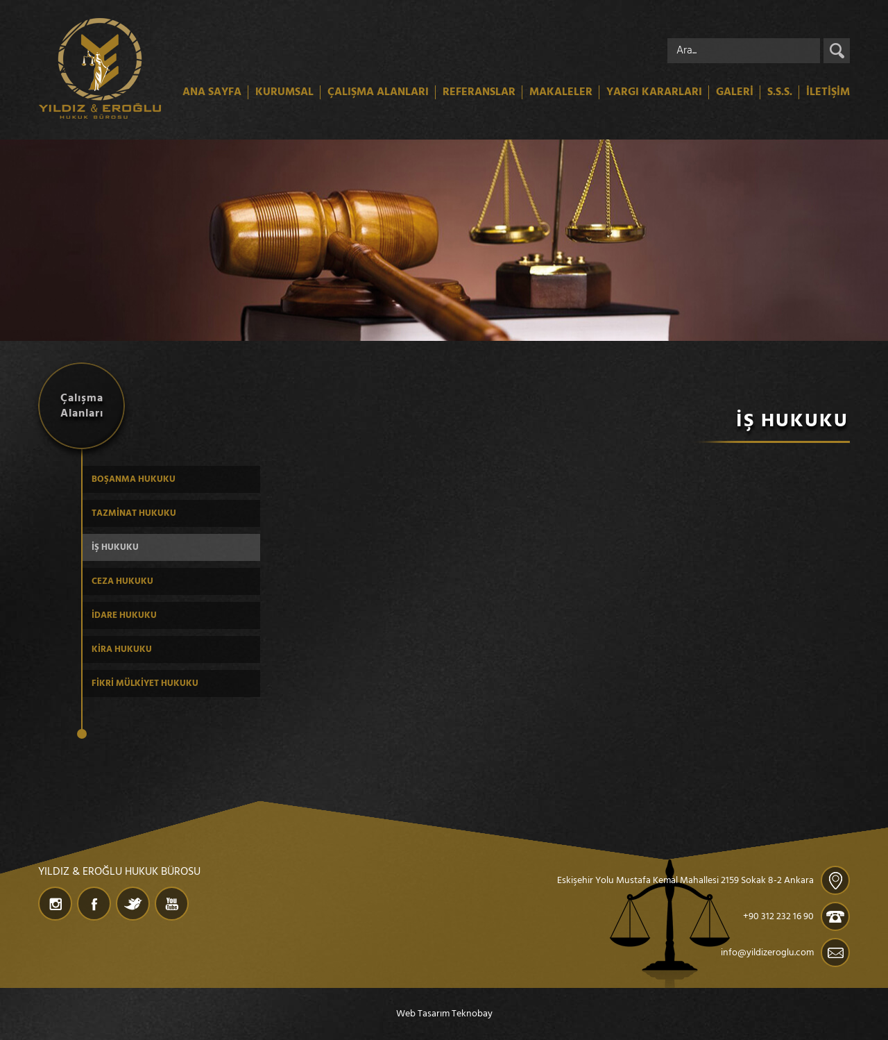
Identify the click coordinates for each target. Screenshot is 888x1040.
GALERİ (734, 92)
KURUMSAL (284, 92)
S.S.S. (779, 92)
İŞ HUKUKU (115, 547)
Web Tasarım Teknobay (444, 1014)
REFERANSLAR (479, 92)
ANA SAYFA (211, 92)
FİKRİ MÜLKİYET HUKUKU (145, 683)
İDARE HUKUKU (124, 615)
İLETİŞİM (828, 92)
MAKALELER (560, 92)
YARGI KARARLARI (654, 92)
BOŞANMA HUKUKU (134, 479)
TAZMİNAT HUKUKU (134, 513)
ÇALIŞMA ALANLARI (378, 92)
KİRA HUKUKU (122, 649)
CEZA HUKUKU (122, 581)
